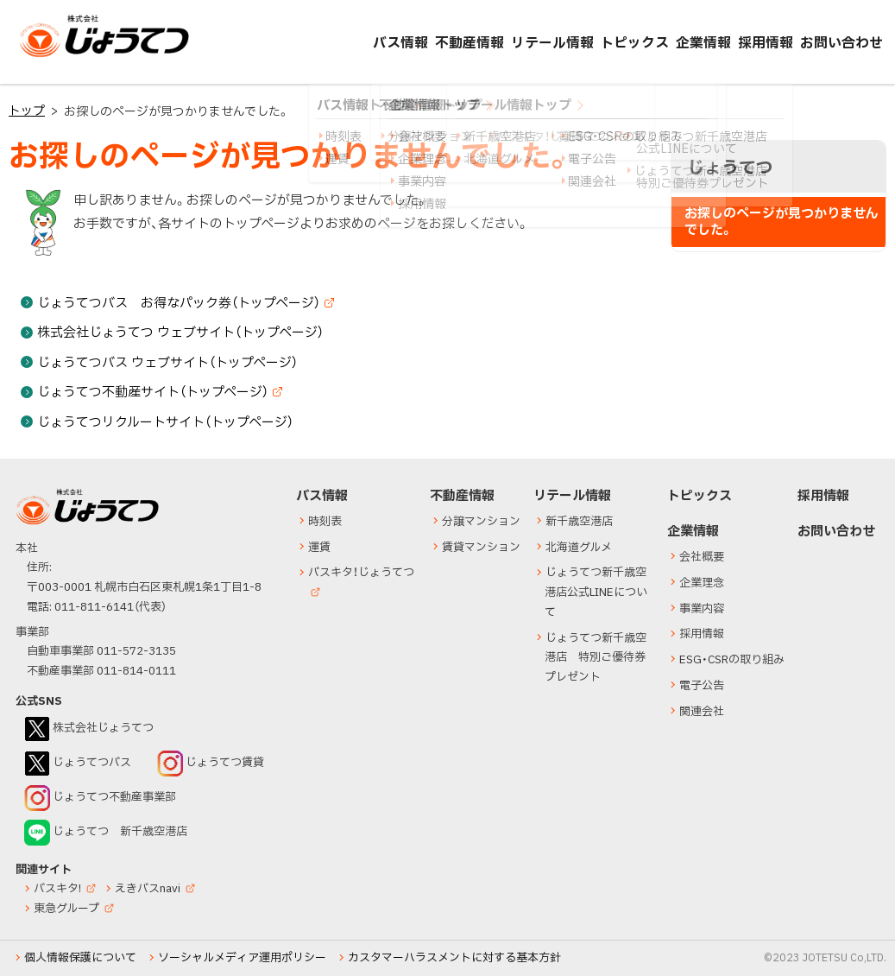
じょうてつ (53, 56)
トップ (27, 111)
